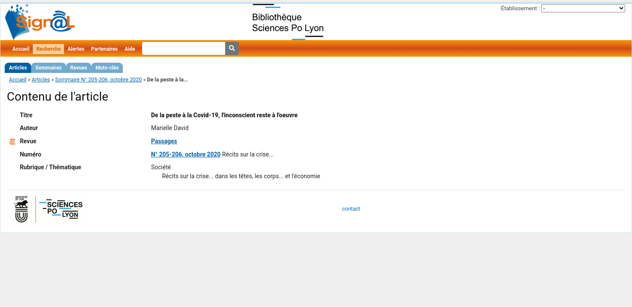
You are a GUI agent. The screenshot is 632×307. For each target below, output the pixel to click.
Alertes (75, 49)
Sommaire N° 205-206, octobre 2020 (98, 79)
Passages (164, 141)
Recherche (48, 49)
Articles (18, 68)
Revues (78, 68)
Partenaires (104, 49)
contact (351, 209)
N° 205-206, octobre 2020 (185, 154)
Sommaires (48, 68)
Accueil (20, 49)
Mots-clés (107, 68)
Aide (130, 49)
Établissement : (520, 8)
